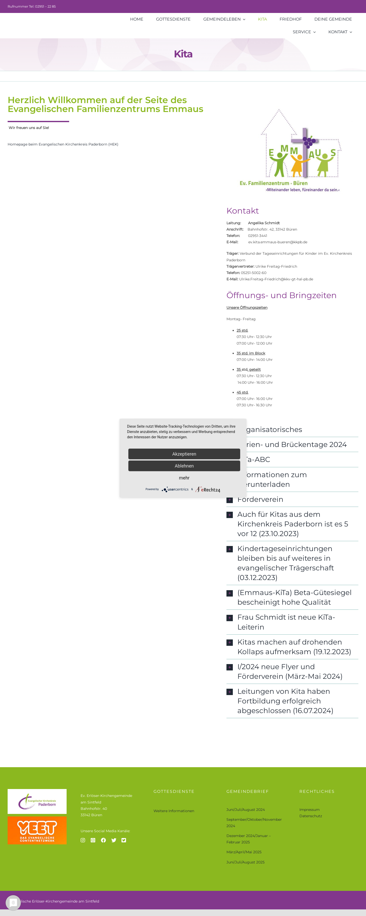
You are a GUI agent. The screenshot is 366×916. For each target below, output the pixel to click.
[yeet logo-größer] (37, 818)
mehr (184, 477)
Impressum (309, 809)
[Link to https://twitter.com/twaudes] (123, 840)
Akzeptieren (184, 453)
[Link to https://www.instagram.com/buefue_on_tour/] (93, 840)
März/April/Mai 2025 (244, 852)
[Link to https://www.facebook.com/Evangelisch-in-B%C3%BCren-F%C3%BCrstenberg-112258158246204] (103, 840)
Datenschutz (310, 816)
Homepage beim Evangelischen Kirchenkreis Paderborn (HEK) (63, 145)
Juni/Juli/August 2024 (245, 809)
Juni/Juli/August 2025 (245, 862)
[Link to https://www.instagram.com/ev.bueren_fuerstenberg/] (83, 840)
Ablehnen (184, 465)
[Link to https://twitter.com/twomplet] (113, 840)
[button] (292, 430)
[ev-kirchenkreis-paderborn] (37, 791)
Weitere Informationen (174, 811)
